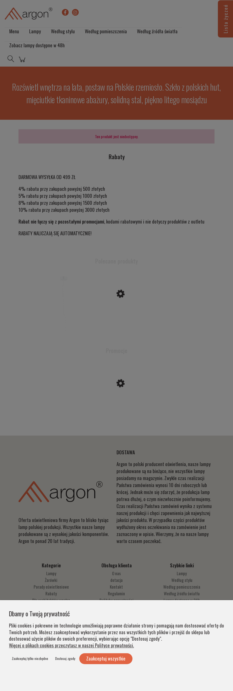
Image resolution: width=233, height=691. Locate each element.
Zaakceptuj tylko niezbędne (30, 658)
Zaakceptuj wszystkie (105, 658)
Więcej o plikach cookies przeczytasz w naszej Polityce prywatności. (71, 645)
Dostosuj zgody (65, 658)
